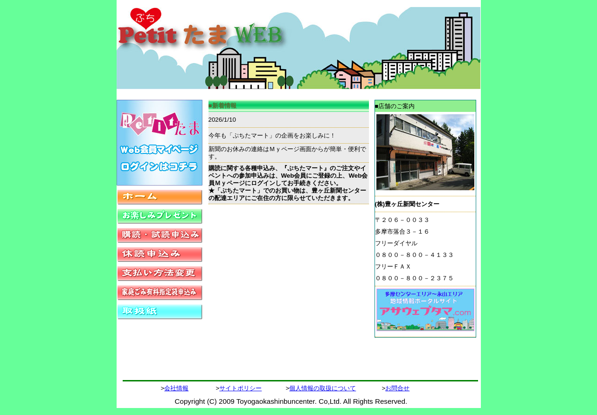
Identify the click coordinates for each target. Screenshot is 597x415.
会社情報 (176, 388)
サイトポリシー (240, 388)
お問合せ (397, 388)
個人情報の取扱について (322, 388)
